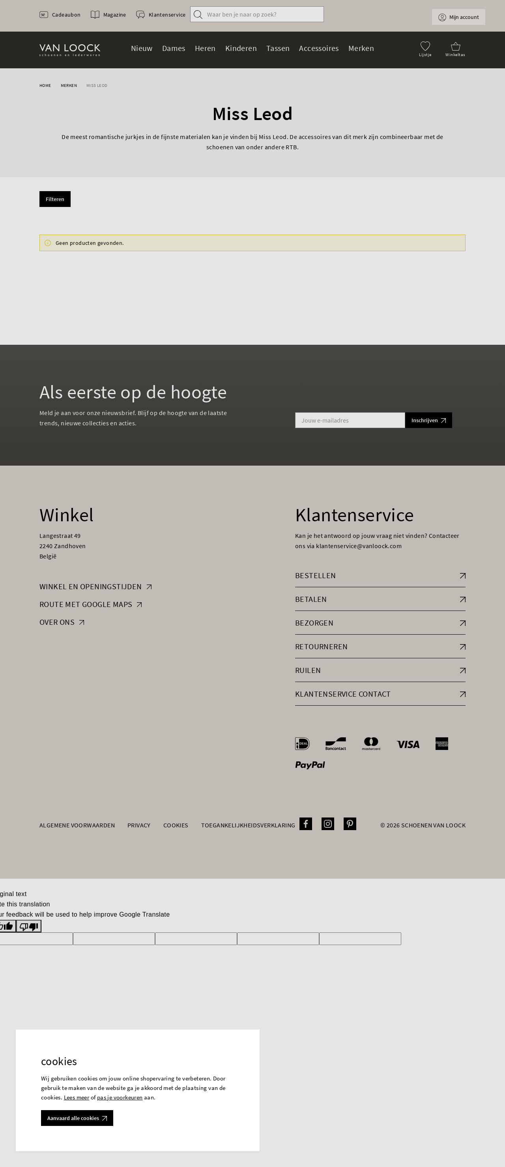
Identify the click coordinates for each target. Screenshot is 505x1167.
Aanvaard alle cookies (77, 1118)
